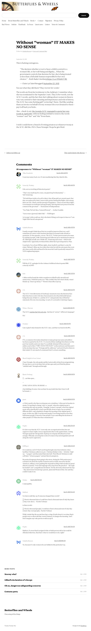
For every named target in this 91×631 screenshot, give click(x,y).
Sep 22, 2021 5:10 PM (69, 259)
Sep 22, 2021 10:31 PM (69, 374)
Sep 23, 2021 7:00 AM (36, 480)
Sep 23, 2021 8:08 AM (60, 541)
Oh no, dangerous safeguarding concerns (23, 586)
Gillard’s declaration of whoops (18, 580)
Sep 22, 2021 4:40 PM (69, 185)
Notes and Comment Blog (40, 51)
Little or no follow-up (13, 153)
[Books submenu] (35, 20)
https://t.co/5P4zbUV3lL (57, 79)
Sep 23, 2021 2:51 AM (69, 446)
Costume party (11, 591)
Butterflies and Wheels (18, 610)
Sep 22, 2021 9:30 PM (69, 358)
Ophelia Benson (26, 51)
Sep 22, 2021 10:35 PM (69, 399)
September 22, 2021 (51, 83)
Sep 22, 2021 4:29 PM (62, 173)
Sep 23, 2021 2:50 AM (69, 425)
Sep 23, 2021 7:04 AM (69, 492)
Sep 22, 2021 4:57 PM (69, 227)
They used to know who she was (74, 153)
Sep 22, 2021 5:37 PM (69, 273)
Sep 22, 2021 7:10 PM (69, 336)
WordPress (83, 626)
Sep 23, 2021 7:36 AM (69, 526)
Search (83, 15)
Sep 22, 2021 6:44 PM (69, 290)
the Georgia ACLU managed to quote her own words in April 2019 (42, 112)
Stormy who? (10, 574)
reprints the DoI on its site (38, 312)
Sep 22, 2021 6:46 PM (68, 308)
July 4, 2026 (83, 574)
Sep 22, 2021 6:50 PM (65, 323)
